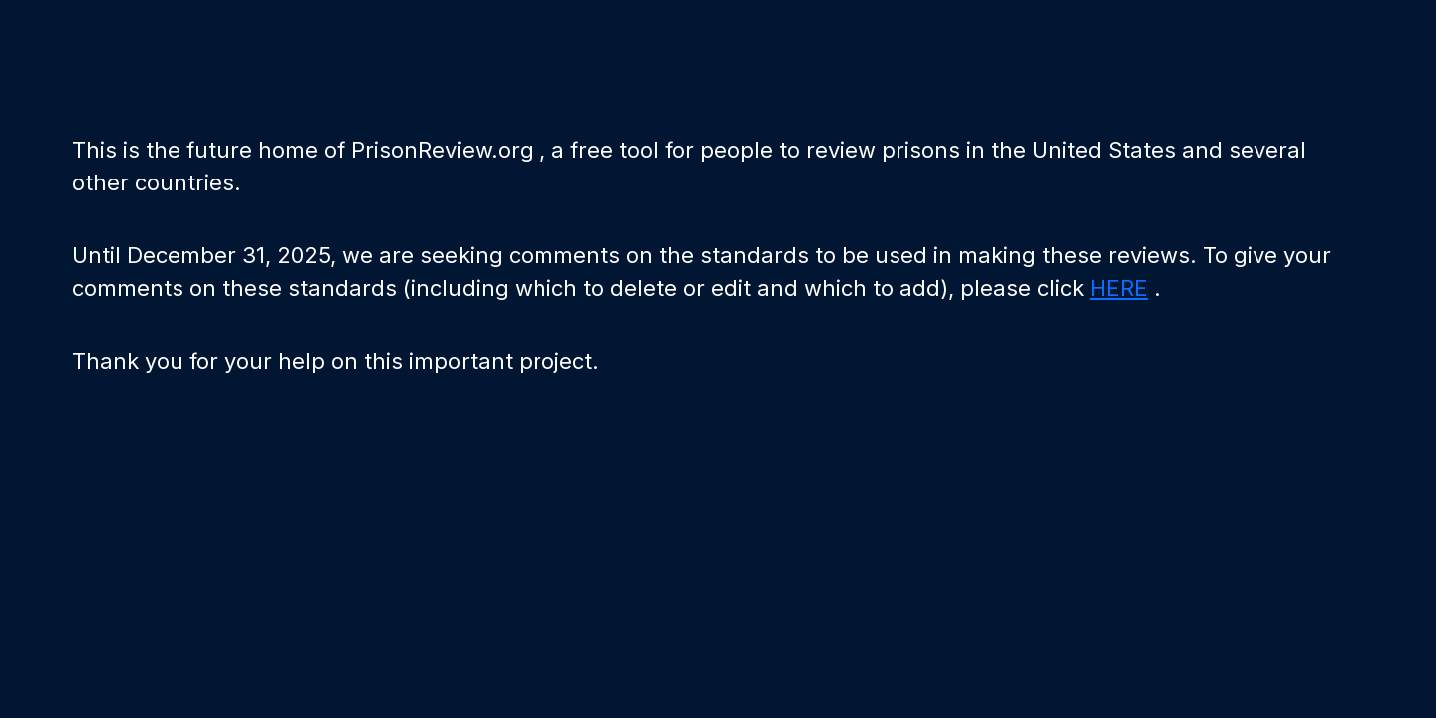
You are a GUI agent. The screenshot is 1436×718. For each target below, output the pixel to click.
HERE (1119, 288)
